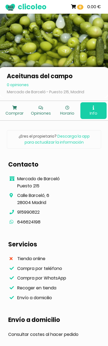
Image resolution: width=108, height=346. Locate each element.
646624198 (28, 222)
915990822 (28, 212)
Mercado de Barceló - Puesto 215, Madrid (45, 92)
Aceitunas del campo (40, 76)
